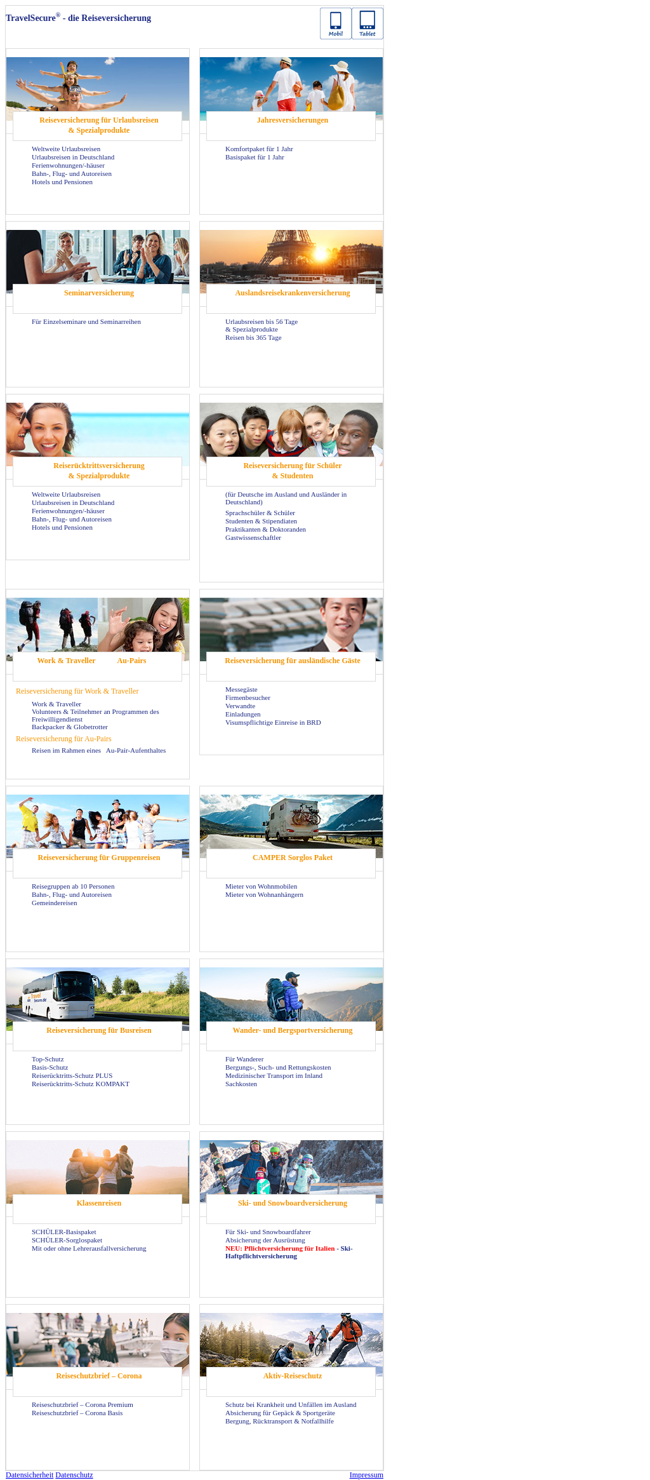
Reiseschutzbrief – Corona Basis (77, 1412)
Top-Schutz (48, 1059)
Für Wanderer (244, 1059)
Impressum (366, 1474)
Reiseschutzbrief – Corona (99, 1375)
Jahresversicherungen (292, 120)
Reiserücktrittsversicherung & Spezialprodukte (98, 470)
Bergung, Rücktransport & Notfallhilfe (279, 1421)
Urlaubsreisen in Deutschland (73, 157)
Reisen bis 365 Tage (253, 337)
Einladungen (243, 714)
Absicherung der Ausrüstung (265, 1240)
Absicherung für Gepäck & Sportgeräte (280, 1412)
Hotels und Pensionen (62, 181)
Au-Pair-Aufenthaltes (136, 750)
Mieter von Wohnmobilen (261, 886)
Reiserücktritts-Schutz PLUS (72, 1075)
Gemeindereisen (54, 902)
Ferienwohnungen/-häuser (68, 165)
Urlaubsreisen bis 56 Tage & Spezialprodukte (261, 325)
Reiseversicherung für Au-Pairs (64, 738)
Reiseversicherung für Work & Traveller (77, 691)
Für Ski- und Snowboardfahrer (268, 1231)
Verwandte (240, 706)
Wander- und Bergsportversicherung (293, 1030)
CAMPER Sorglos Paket (293, 857)
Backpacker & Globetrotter (70, 726)
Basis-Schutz (50, 1067)
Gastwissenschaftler (253, 537)
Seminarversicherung (99, 292)
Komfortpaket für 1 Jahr (259, 148)
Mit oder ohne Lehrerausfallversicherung (89, 1248)
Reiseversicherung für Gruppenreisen (99, 857)
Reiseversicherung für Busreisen (99, 1030)
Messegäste (241, 689)
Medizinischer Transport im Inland (273, 1075)
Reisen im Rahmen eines (67, 750)
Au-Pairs (132, 660)
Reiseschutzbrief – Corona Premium (82, 1404)
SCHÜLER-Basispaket (64, 1231)
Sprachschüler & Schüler (260, 512)
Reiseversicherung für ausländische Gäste (292, 660)
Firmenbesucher (247, 697)
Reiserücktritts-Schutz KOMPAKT (80, 1083)
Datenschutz (74, 1474)
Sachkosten (241, 1083)
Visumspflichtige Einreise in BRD (273, 722)
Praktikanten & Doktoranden (265, 529)
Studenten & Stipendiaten (261, 521)
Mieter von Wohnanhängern (264, 894)
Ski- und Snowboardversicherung (292, 1203)
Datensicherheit (29, 1474)
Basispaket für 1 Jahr (254, 157)
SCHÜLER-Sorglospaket (67, 1240)
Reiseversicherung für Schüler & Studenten (292, 470)
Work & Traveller (66, 660)
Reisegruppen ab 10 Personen (73, 886)
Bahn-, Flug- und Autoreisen (72, 173)
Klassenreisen (99, 1203)
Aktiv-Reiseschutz (292, 1375)
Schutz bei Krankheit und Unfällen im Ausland (291, 1404)
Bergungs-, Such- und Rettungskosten (278, 1067)
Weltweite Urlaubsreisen (66, 148)
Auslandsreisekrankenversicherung (292, 292)
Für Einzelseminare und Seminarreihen (86, 321)
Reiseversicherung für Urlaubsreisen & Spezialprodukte (99, 125)
